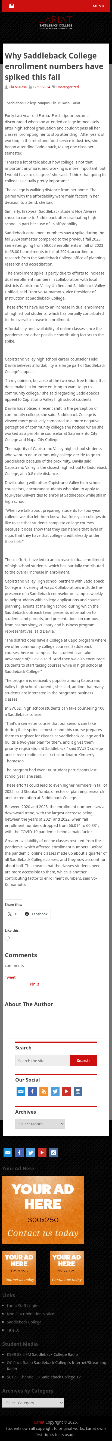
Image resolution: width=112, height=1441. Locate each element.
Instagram (78, 1091)
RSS (43, 1091)
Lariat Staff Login (22, 1305)
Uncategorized (68, 87)
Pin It (34, 984)
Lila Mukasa (18, 87)
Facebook (32, 1091)
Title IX (13, 1330)
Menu (98, 5)
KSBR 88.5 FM (19, 1354)
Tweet (10, 977)
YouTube (66, 1091)
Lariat (39, 1422)
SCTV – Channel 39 (23, 1377)
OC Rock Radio (20, 1362)
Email (21, 1091)
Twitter (55, 1091)
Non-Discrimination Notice (30, 1313)
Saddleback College (24, 1322)
